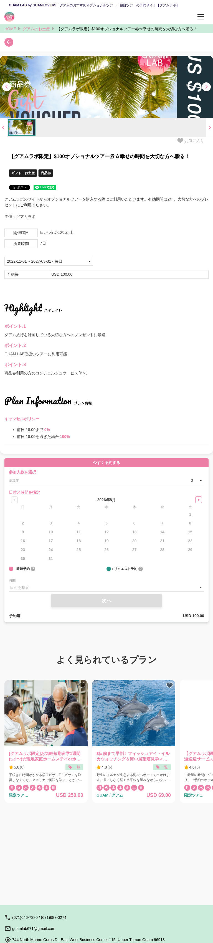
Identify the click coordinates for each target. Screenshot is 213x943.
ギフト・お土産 (23, 173)
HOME (10, 29)
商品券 (46, 173)
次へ (106, 601)
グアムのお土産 (36, 29)
